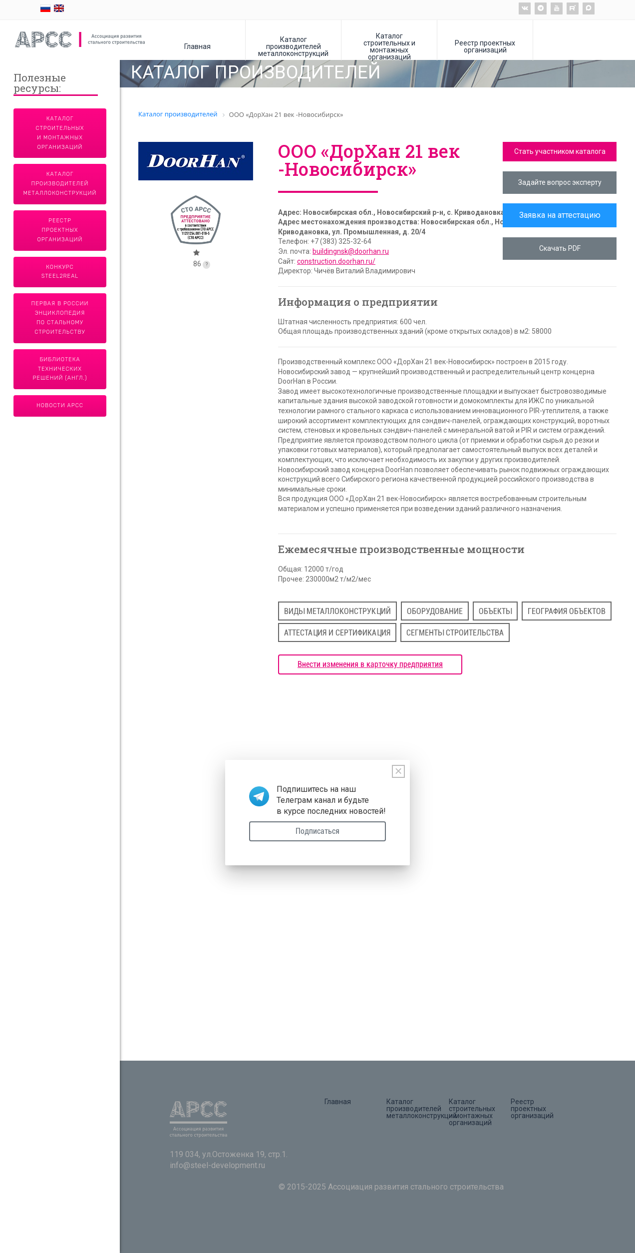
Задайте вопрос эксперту (560, 182)
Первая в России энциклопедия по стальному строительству (60, 317)
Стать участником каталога (560, 151)
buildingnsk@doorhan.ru (351, 251)
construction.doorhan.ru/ (336, 261)
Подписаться (317, 831)
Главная (197, 46)
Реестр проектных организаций (485, 46)
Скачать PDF (560, 248)
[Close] (398, 771)
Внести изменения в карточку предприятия (370, 664)
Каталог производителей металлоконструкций (293, 46)
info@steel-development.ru (217, 1165)
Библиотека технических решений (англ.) (60, 369)
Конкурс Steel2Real (60, 272)
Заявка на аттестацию (560, 215)
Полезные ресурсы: (39, 83)
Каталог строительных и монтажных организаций (389, 46)
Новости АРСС (59, 405)
